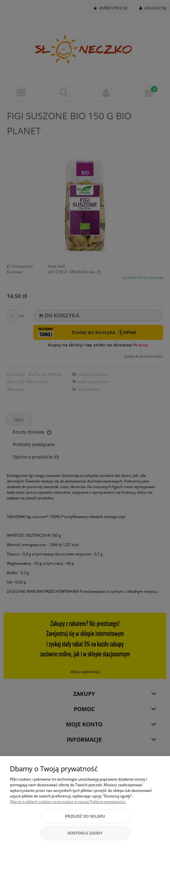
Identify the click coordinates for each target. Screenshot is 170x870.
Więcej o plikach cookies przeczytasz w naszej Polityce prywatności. (68, 801)
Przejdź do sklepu (85, 816)
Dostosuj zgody (85, 833)
